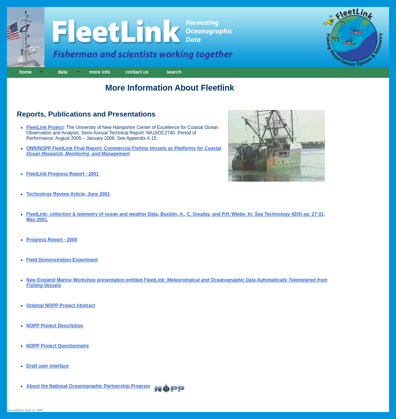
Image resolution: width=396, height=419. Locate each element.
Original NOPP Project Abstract (60, 305)
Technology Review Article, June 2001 (68, 194)
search (174, 72)
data (63, 72)
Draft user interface (47, 366)
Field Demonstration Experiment (62, 260)
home (25, 72)
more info (100, 72)
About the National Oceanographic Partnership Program (105, 386)
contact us (136, 72)
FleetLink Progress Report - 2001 (62, 174)
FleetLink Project (45, 127)
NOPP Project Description (54, 325)
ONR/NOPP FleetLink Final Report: (123, 151)
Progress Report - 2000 (51, 239)
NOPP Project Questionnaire (57, 346)
